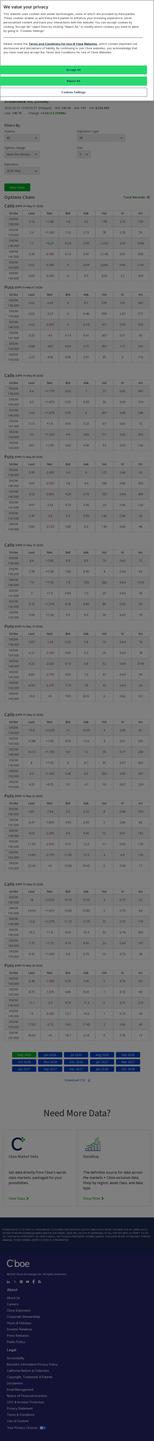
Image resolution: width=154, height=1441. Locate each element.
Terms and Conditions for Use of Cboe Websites (63, 44)
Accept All (73, 70)
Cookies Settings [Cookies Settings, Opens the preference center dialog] (73, 92)
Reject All (73, 81)
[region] (77, 50)
